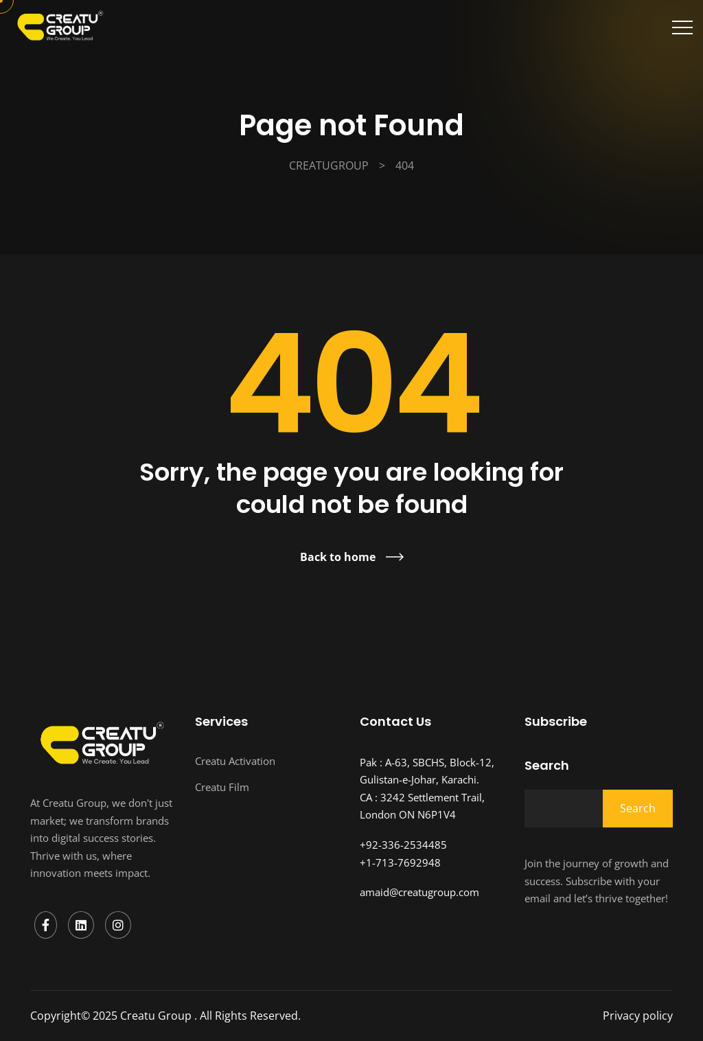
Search (547, 765)
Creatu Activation (235, 761)
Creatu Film (222, 787)
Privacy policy (638, 1015)
